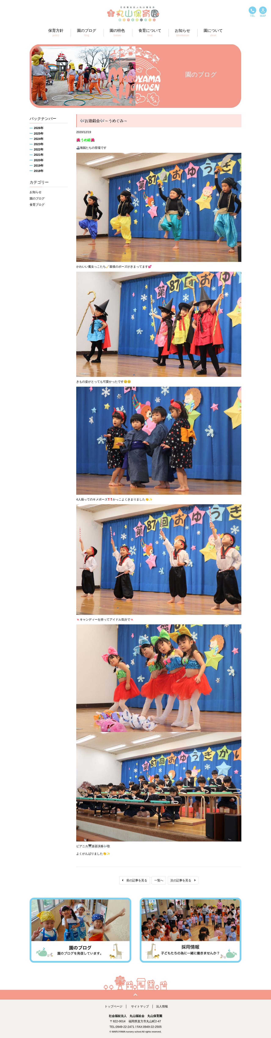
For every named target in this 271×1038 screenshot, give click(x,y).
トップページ (113, 1006)
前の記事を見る (134, 880)
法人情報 (162, 1006)
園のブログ (37, 198)
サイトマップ (140, 1006)
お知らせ (35, 192)
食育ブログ (37, 204)
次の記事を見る (183, 880)
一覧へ (158, 880)
